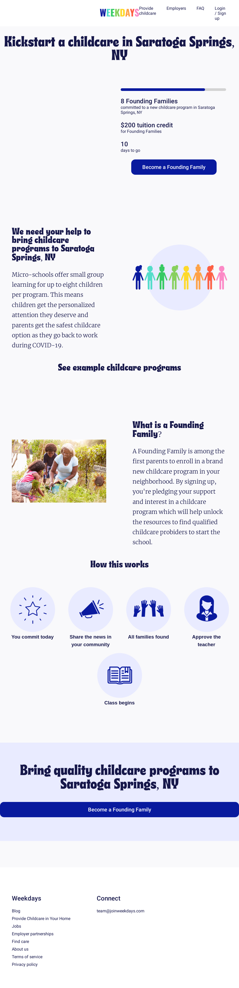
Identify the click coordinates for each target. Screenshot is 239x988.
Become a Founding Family (174, 167)
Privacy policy (25, 964)
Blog (16, 910)
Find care (20, 941)
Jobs (16, 926)
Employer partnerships (32, 933)
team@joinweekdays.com (120, 910)
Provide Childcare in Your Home (41, 918)
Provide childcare (147, 11)
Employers (176, 8)
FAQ (200, 8)
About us (20, 949)
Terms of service (27, 956)
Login (220, 8)
